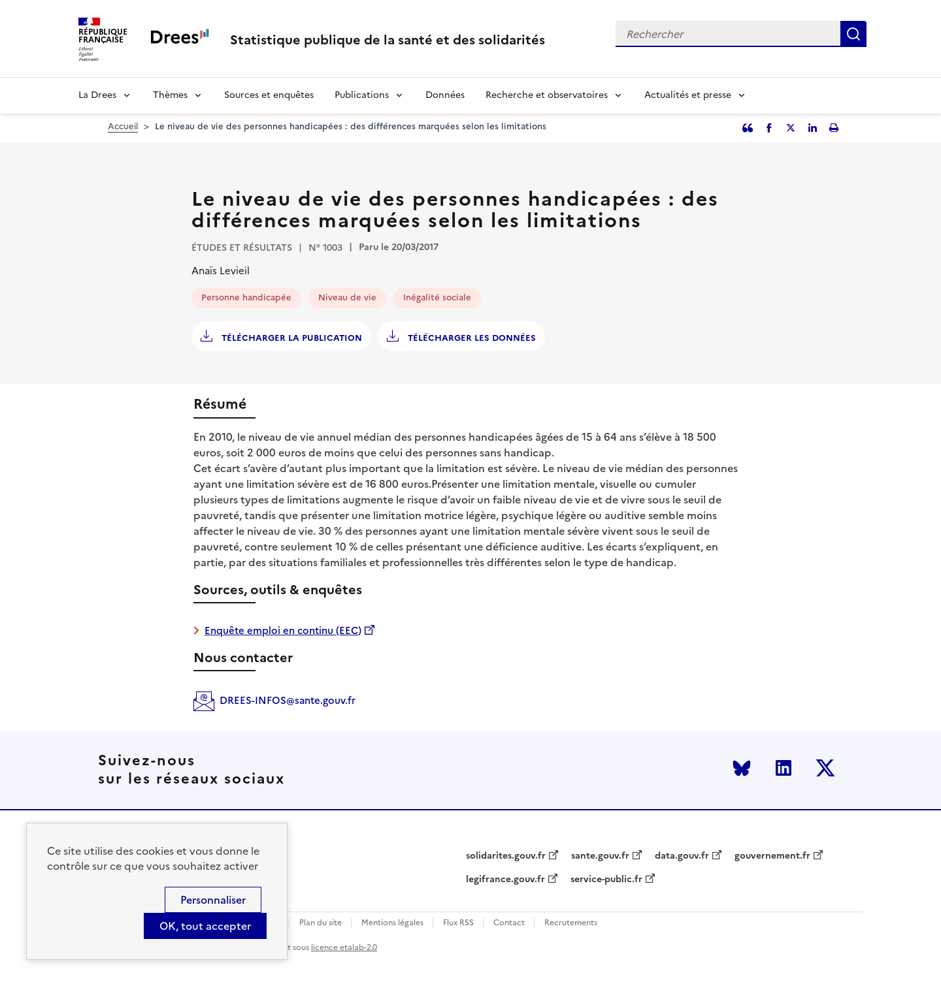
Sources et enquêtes (269, 95)
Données (445, 95)
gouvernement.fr (772, 856)
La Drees (97, 95)
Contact (509, 923)
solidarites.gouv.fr (506, 856)
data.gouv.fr (682, 856)
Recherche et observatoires (547, 95)
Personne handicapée (246, 297)
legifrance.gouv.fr (505, 879)
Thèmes (170, 95)
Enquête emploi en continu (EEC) (283, 630)
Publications (362, 95)
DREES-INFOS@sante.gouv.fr (287, 700)
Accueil (123, 126)
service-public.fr (606, 879)
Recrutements (570, 923)
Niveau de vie (347, 297)
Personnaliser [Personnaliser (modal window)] (213, 900)
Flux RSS (458, 923)
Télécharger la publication (290, 338)
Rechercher (853, 34)
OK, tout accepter (205, 926)
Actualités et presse (687, 95)
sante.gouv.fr (600, 856)
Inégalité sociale (437, 297)
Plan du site (320, 923)
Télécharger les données (470, 338)
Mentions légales (392, 923)
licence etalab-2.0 (344, 947)
